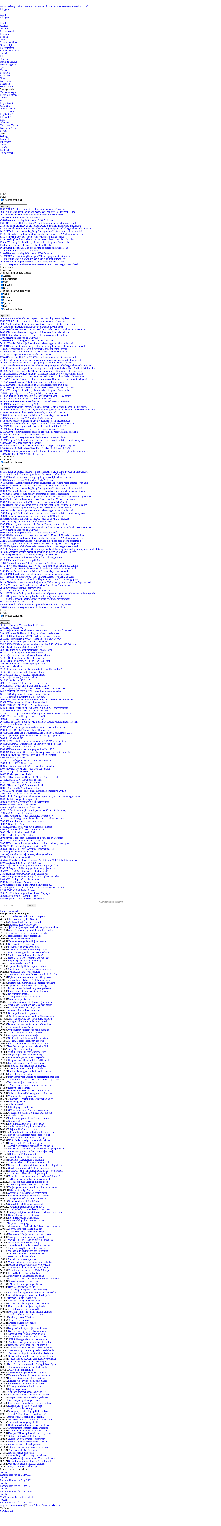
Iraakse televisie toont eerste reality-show (28, 991)
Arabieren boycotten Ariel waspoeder (26, 1057)
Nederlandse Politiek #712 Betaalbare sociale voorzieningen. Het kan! (39, 721)
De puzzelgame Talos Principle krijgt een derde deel (29, 393)
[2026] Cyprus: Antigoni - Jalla (19, 882)
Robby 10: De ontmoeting (19, 1049)
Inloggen (4, 9)
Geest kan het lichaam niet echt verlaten (27, 1193)
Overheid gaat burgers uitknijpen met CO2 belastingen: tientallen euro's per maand (45, 582)
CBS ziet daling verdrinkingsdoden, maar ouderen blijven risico (35, 507)
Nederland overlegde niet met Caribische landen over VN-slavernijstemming (41, 234)
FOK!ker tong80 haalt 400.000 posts (27, 916)
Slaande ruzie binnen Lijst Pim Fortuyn (27, 1430)
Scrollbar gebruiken (13, 200)
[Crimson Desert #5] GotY (18, 746)
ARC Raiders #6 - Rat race (18, 835)
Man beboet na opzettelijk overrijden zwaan (30, 1002)
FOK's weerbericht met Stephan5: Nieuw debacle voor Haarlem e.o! (37, 423)
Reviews (57, 6)
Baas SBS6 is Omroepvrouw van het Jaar (28, 958)
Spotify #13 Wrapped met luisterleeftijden (24, 802)
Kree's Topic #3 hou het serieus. (19, 879)
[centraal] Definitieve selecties (18, 804)
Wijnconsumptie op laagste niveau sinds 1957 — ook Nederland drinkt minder (42, 376)
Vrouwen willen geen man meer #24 (22, 716)
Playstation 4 (6, 103)
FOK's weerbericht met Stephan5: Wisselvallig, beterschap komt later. (38, 318)
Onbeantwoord (15, 1104)
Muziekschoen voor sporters (22, 1259)
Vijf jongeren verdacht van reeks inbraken (28, 1029)
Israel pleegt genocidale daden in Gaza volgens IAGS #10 (33, 818)
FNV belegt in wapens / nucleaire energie (28, 1289)
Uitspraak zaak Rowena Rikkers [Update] (28, 1060)
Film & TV (5, 117)
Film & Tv (8, 285)
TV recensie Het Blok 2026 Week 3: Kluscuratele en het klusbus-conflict (39, 223)
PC (1, 100)
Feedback (4, 150)
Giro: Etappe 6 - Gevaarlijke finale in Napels (25, 245)
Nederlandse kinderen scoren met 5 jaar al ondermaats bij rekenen (36, 699)
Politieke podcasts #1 (15, 857)
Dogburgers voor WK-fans (21, 1317)
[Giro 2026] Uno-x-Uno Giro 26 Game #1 (25, 685)
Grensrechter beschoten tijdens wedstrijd (28, 1427)
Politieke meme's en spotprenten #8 (22, 840)
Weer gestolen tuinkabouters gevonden (27, 1237)
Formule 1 (5, 72)
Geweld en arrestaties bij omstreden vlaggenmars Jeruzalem (33, 335)
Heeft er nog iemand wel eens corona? (22, 719)
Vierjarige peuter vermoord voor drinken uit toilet (32, 1187)
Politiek (4, 36)
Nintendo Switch (8, 108)
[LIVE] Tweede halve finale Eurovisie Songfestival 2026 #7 (33, 790)
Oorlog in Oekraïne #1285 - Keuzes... (23, 697)
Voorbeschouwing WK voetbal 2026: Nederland (27, 220)
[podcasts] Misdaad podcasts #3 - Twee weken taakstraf (32, 887)
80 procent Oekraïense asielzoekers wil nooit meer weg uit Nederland (39, 264)
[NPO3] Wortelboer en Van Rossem (22, 898)
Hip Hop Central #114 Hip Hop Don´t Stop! (25, 661)
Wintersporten (7, 86)
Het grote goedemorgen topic (19, 799)
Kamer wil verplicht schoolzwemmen (26, 1248)
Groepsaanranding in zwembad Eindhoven (30, 1367)
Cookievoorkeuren (51, 1505)
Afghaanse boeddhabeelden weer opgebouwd (30, 1347)
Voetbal (4, 70)
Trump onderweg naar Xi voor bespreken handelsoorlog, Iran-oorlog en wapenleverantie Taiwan (51, 549)
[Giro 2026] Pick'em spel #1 (18, 677)
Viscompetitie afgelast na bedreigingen (27, 1372)
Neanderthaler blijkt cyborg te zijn (26, 1157)
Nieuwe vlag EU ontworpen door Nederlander (31, 1350)
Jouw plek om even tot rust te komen (22, 821)
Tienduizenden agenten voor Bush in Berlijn (29, 1342)
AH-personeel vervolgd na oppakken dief (29, 1179)
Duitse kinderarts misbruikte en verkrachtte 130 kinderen (31, 214)
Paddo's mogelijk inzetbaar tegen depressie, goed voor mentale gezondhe (40, 796)
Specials (76, 6)
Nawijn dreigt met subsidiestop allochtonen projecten (35, 1212)
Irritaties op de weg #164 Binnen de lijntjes (26, 826)
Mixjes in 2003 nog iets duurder (23, 1129)
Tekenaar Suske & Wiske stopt (23, 1450)
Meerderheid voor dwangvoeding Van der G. (31, 1245)
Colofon (4, 147)
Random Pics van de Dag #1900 (20, 560)
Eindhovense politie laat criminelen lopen (28, 1118)
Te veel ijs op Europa (18, 1320)
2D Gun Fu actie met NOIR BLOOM (22, 454)
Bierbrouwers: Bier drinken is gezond (26, 1383)
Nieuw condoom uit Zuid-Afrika (24, 1201)
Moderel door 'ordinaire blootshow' (25, 955)
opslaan (4, 206)
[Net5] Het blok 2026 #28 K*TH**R (22, 829)
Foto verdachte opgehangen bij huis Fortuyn (29, 1403)
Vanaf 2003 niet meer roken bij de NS (27, 1414)
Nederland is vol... (17, 1115)
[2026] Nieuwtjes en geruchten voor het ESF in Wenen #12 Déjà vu (38, 644)
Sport (2, 67)
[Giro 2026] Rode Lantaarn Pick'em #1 (23, 652)
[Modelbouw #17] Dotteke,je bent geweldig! (26, 854)
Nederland (5, 28)
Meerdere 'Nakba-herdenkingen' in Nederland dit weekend (32, 633)
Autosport (5, 75)
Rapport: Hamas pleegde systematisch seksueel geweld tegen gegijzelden (40, 543)
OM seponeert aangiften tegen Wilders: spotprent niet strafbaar (35, 256)
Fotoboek (4, 139)
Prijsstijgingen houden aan (21, 1107)
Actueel (4, 25)
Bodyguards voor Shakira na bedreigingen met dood (33, 1076)
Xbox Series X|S (8, 111)
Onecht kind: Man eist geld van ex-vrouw (28, 1168)
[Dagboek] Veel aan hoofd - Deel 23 (22, 625)
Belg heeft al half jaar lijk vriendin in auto (28, 1328)
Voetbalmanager (8, 92)
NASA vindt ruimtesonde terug (23, 1242)
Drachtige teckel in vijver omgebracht (26, 1306)
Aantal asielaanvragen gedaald (23, 1422)
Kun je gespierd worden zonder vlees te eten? (26, 354)
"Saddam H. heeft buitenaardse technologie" (31, 1099)
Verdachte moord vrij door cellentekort (27, 1126)
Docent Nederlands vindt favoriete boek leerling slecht (35, 1165)
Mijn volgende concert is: (17, 771)
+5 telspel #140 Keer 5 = (16, 680)
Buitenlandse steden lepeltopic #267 (22, 663)
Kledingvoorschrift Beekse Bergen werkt (28, 949)
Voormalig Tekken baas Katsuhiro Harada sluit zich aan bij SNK (35, 448)
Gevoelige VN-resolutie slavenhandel (22, 674)
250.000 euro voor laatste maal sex (25, 1228)
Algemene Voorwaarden (12, 1505)
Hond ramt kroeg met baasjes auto (25, 935)
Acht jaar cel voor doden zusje (23, 1035)
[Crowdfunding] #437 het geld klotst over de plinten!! (31, 636)
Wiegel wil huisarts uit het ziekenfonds (28, 1021)
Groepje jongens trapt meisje (22, 1322)
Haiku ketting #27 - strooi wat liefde (22, 785)
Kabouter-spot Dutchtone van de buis (26, 1334)
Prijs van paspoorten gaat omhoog (24, 960)
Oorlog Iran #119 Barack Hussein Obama (25, 694)
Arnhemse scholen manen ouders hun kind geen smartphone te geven (38, 445)
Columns (47, 6)
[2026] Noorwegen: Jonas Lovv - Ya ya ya (25, 893)
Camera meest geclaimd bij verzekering (27, 941)
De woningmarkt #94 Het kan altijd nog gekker (28, 766)
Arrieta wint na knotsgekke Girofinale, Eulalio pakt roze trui (33, 412)
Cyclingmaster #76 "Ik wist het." (20, 807)
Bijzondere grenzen (13, 824)
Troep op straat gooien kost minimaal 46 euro (30, 1353)
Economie (5, 34)
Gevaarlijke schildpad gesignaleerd (25, 1204)
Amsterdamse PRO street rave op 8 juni (27, 1361)
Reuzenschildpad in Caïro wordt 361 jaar (28, 1220)
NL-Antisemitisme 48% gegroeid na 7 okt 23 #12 (28, 749)
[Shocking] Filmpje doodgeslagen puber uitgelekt (33, 927)
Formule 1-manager (9, 95)
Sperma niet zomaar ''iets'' (20, 1027)
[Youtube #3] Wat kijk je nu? (19, 896)
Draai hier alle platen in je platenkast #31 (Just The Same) (33, 810)
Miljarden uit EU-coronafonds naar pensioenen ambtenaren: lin (35, 752)
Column (7, 297)
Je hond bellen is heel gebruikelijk (25, 1273)
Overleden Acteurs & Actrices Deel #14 (24, 710)
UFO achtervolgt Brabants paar (24, 1190)
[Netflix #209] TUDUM (16, 851)
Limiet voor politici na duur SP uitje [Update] (30, 1151)
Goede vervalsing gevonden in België (26, 1231)
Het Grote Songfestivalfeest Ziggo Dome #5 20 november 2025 (36, 732)
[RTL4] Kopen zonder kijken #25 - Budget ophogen (30, 735)
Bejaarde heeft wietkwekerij (23, 924)
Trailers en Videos (9, 125)
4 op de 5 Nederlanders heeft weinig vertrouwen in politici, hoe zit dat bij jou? (42, 440)
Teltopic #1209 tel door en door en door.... (25, 683)
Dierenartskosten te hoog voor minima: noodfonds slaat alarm (34, 332)
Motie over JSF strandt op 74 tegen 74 (27, 1416)
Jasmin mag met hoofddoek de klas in (27, 1068)
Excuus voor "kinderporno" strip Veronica (28, 1303)
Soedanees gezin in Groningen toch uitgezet (30, 1112)
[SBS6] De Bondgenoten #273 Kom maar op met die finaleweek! (37, 630)
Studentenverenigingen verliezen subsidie (28, 1195)
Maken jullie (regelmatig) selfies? (20, 788)
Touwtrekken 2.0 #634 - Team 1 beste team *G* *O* (30, 638)
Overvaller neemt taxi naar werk (24, 1281)
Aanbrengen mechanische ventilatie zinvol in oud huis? (31, 669)
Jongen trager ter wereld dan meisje (25, 1054)
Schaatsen (5, 83)
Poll (5, 306)
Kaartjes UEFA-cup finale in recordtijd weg (29, 1433)
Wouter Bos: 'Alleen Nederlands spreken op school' (34, 1079)
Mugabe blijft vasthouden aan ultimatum (28, 1251)
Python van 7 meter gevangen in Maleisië (28, 1394)
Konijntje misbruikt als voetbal (24, 996)
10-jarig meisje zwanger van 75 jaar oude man (32, 1458)
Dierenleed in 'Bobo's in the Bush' (24, 1010)
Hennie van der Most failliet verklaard (23, 702)
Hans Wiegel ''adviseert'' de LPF (24, 1287)
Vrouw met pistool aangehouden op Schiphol (30, 1262)
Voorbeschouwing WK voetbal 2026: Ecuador (26, 253)
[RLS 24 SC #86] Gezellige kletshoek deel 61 (27, 849)
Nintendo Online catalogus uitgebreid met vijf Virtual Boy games (35, 396)
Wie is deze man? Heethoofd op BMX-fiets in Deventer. (31, 837)
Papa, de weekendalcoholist (21, 938)
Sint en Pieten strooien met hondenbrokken (29, 1134)
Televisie (4, 59)
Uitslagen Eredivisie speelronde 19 (25, 922)
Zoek (17, 6)
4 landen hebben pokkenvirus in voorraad (28, 1162)
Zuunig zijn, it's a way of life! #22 (20, 862)
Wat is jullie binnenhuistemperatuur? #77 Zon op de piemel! (34, 741)
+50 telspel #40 (11, 738)
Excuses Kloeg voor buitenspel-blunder (27, 1380)
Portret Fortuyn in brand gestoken (24, 1444)
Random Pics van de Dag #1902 (20, 250)
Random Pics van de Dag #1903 (20, 217)
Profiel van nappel (9, 911)
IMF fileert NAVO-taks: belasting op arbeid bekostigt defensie (35, 247)
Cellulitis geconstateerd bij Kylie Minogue (29, 1270)
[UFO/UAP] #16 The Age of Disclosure (24, 705)
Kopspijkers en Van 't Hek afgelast (25, 1405)
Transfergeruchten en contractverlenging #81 (26, 760)
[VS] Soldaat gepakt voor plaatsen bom (27, 1339)
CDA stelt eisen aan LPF (21, 1369)
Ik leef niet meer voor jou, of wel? (25, 1007)
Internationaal (7, 31)
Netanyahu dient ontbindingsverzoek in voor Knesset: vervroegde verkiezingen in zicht (47, 379)
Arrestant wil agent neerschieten (24, 1300)
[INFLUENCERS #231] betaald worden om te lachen (31, 691)
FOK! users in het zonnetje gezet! (24, 947)
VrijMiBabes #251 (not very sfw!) (21, 587)
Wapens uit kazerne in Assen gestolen (26, 1463)
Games (3, 97)
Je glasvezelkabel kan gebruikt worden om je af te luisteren (33, 596)
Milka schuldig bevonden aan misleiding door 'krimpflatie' (33, 259)
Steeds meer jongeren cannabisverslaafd (27, 933)
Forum (3, 6)
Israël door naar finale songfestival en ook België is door (32, 557)
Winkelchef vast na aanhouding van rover (29, 1209)
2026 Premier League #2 (16, 813)
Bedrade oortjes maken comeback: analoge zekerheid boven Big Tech (38, 568)
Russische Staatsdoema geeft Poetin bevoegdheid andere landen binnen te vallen (43, 346)
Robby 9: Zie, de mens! (19, 1087)
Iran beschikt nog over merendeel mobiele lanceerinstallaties (33, 437)
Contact (4, 144)
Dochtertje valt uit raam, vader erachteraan (29, 1425)
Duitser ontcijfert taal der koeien (24, 1436)
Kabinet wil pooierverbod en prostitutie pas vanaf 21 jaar (32, 261)
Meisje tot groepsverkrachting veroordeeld (29, 1264)
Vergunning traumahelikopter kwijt (26, 1206)
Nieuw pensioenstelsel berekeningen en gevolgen (28, 755)
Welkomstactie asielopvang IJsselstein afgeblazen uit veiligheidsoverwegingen (42, 329)
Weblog (11, 6)
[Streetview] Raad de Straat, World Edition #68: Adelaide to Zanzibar (39, 860)
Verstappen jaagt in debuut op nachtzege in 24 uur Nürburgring (35, 585)
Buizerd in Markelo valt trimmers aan (26, 1253)
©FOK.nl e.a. (6, 1510)
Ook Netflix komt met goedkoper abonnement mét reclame (33, 209)
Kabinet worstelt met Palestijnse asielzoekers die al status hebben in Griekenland (44, 407)
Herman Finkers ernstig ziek (22, 1298)
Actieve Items (28, 6)
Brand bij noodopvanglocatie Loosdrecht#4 (26, 650)
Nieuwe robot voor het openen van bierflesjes (30, 1356)
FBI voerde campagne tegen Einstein (26, 1284)
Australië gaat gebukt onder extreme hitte (28, 952)
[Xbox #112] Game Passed (17, 763)
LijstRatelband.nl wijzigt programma (26, 1063)
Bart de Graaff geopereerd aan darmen (27, 1331)
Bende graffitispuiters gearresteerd (25, 1013)
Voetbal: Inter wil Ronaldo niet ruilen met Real (31, 1240)
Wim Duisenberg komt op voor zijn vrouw (30, 1085)
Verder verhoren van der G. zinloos (26, 1314)
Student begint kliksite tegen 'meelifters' (27, 1455)
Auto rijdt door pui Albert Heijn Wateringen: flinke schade (32, 236)
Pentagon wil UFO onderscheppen (25, 1143)
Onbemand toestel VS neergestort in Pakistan (30, 1093)
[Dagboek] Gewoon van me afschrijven (24, 873)
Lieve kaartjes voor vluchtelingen (21, 782)
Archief (84, 6)
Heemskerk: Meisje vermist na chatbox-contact (31, 1234)
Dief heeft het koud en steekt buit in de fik (29, 1090)
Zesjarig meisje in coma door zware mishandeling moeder (33, 727)
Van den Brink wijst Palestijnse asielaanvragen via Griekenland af (36, 343)
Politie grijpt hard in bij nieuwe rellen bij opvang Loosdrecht (34, 242)
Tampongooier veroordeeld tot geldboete (28, 1397)
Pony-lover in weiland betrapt (22, 1466)
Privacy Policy (32, 1505)
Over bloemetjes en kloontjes (22, 1082)
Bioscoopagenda (8, 64)
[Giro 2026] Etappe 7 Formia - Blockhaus (24, 641)
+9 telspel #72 (11, 627)
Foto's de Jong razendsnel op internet (27, 1065)
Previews (66, 6)
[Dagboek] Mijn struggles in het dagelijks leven (27, 868)
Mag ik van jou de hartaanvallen (25, 1309)
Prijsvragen (5, 142)
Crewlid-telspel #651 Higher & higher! (23, 672)
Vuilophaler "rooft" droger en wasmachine (29, 1375)
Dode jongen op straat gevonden (24, 1400)
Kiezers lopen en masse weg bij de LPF (28, 1184)
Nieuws (39, 6)
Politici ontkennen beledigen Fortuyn (26, 1378)
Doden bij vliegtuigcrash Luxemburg (26, 1159)
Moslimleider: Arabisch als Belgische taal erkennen (34, 1226)
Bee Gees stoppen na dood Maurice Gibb (28, 1046)
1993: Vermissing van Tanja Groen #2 (23, 846)
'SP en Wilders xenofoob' (21, 963)
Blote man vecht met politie (21, 1256)
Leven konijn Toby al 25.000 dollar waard (29, 980)
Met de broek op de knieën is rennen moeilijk (30, 969)
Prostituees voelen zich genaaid (23, 1217)
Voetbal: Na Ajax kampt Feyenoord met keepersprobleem (36, 1148)
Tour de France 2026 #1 (16, 724)
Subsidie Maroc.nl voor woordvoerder (26, 1052)
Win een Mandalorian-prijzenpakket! (21, 443)
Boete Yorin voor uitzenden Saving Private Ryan (32, 1364)
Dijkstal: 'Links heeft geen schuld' (26, 1408)
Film (2, 56)
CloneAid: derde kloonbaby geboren (26, 1040)
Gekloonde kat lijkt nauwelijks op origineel (29, 1038)
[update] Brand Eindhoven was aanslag (27, 985)
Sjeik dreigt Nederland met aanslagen (27, 1137)
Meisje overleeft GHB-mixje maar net (28, 1198)
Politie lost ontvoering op (20, 1074)
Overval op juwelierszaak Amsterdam (26, 1439)
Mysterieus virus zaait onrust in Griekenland (30, 1419)
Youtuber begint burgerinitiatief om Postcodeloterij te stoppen (34, 843)
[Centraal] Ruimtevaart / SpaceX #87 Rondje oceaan (30, 743)
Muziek (4, 53)
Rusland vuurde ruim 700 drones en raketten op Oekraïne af (33, 351)
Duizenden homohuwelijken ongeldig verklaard (31, 982)
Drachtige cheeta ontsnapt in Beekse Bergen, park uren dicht (33, 384)
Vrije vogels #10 (12, 757)
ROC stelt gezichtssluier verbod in (26, 1032)
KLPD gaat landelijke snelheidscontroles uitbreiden (33, 1278)
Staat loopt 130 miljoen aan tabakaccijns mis (30, 1005)
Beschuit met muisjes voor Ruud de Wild (28, 1043)
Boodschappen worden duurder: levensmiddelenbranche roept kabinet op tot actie (44, 451)
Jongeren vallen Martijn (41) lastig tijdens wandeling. (30, 876)
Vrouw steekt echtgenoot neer (22, 1096)
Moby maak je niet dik (19, 999)
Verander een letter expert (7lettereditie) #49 (26, 815)
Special (6, 303)
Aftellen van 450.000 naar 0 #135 (21, 647)
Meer (2, 133)
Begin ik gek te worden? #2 (17, 832)
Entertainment (7, 48)
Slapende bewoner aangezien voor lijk (26, 1392)
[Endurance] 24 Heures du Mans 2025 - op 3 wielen (30, 777)
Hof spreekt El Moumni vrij (23, 1154)
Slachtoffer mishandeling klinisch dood (28, 1181)
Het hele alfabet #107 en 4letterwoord (22, 658)
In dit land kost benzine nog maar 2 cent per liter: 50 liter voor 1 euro (37, 212)
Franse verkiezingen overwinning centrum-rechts (32, 1292)
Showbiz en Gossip (9, 42)
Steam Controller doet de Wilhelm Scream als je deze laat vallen (35, 415)
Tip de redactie (7, 153)
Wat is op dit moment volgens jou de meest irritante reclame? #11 (37, 713)
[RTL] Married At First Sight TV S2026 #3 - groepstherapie (34, 708)
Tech (2, 39)
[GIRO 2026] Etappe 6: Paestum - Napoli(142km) (29, 865)
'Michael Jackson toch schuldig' (24, 971)
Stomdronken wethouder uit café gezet (27, 1336)
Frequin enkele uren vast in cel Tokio (26, 1123)
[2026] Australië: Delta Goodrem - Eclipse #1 (26, 655)
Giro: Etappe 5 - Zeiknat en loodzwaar (22, 434)
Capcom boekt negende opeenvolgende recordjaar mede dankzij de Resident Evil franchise (48, 368)
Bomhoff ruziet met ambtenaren (23, 1215)
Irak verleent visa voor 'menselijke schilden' (30, 1018)
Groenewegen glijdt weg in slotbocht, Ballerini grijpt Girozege (34, 349)
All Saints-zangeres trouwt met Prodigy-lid (29, 1295)
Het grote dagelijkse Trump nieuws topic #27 (26, 884)
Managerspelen (7, 89)
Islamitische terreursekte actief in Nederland (29, 1024)
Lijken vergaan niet (17, 1389)
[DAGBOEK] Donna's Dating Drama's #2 (24, 730)
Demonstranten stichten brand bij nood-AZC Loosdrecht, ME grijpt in (39, 579)
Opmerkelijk (6, 45)
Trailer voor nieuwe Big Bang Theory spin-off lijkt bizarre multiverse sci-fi (41, 231)
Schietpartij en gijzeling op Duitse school (28, 1411)
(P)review (8, 300)
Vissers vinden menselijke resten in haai (27, 1441)
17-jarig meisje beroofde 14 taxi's (24, 1386)
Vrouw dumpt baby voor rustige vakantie (28, 1267)
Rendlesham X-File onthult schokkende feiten (31, 1132)
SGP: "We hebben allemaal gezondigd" (28, 1173)
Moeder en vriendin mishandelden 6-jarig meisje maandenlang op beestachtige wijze (45, 228)
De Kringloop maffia (18, 994)
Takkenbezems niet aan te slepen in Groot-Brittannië (34, 1176)
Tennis (3, 78)
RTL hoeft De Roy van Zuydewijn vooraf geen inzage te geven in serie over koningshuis (47, 409)
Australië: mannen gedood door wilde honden (30, 930)
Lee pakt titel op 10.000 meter (24, 919)
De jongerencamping (18, 1223)
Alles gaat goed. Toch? (16, 774)
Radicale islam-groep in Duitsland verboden (29, 1071)
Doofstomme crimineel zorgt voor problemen (30, 988)
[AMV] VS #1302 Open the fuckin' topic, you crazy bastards (34, 688)
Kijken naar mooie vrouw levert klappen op (29, 977)
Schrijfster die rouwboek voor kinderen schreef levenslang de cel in (37, 239)
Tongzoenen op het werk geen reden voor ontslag (32, 1358)
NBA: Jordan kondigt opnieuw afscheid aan (29, 1140)
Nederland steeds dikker (20, 1325)
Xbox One (5, 106)
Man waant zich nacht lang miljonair (26, 1275)
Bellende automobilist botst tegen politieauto (30, 1461)
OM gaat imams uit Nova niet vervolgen (28, 1110)
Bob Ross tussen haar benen (22, 944)
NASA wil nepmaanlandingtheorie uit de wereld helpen (35, 1170)
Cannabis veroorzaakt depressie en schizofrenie (31, 1146)
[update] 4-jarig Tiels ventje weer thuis (27, 966)
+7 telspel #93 (11, 666)
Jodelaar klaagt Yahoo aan (21, 1452)
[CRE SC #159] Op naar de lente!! (21, 779)
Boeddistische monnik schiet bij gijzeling (28, 1345)
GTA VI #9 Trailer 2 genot (17, 890)
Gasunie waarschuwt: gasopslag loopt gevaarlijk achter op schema (36, 362)
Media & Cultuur (8, 61)
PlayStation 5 (6, 114)
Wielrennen (5, 81)
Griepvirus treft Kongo (19, 1121)
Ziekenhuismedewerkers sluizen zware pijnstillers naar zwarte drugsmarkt (40, 225)
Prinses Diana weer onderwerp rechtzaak (28, 1447)
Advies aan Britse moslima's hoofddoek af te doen (33, 974)
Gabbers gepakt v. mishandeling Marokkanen (31, 1016)
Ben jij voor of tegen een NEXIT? (20, 793)
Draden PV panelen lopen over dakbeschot (25, 768)
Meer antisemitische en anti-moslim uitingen (30, 1311)
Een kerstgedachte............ (20, 1101)
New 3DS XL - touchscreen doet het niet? (24, 871)
